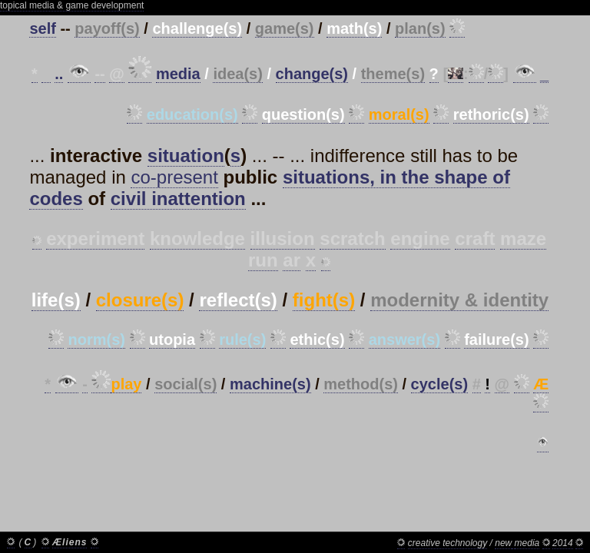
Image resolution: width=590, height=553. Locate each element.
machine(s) (270, 384)
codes (55, 198)
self (42, 28)
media (178, 73)
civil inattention (178, 198)
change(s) (312, 73)
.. (59, 73)
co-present (174, 177)
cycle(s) (440, 384)
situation (186, 155)
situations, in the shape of (396, 177)
